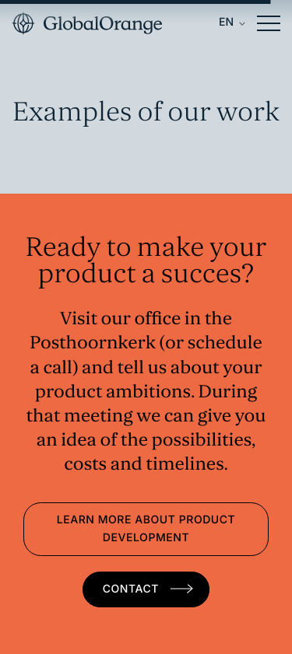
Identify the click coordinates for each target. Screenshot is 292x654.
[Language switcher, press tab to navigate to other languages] (232, 23)
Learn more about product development (146, 529)
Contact (133, 589)
